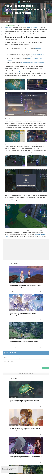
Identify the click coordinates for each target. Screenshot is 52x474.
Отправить (45, 368)
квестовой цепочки (32, 27)
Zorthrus (8, 21)
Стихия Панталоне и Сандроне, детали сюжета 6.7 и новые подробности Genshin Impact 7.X (25, 429)
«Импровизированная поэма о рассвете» (32, 62)
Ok (20, 469)
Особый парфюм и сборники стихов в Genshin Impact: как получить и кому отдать (25, 286)
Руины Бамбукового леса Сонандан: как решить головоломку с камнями (24, 342)
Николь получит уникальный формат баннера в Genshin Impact (23, 314)
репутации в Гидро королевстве (21, 72)
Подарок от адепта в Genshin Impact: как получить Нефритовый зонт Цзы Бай (24, 401)
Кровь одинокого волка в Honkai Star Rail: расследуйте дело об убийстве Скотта (26, 457)
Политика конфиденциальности (9, 470)
